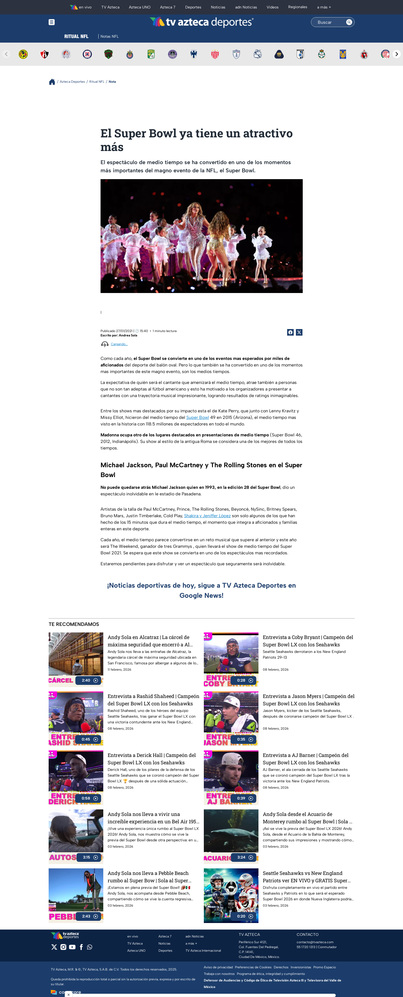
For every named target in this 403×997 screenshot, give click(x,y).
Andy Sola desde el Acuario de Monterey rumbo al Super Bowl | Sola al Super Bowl (308, 818)
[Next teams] (397, 54)
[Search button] (349, 22)
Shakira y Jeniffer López (207, 515)
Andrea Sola (128, 335)
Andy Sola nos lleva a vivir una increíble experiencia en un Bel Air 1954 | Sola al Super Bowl (153, 818)
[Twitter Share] (299, 332)
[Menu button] (70, 22)
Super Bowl (197, 417)
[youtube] (72, 948)
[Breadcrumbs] (54, 81)
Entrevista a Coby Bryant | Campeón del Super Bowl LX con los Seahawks (308, 641)
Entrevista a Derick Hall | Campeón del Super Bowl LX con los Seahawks (152, 759)
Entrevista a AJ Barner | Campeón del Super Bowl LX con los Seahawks (306, 759)
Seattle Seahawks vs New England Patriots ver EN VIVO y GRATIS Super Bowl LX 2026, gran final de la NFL (305, 877)
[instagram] (63, 948)
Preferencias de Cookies (253, 967)
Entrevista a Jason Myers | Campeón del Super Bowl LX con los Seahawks (309, 700)
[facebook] (81, 948)
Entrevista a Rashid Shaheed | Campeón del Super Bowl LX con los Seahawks (153, 700)
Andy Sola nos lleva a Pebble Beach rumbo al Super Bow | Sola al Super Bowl (148, 877)
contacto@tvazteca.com (315, 942)
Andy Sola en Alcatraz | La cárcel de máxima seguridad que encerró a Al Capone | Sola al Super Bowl (149, 641)
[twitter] (54, 948)
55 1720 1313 (306, 947)
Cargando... (119, 344)
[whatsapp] (89, 948)
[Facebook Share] (290, 332)
